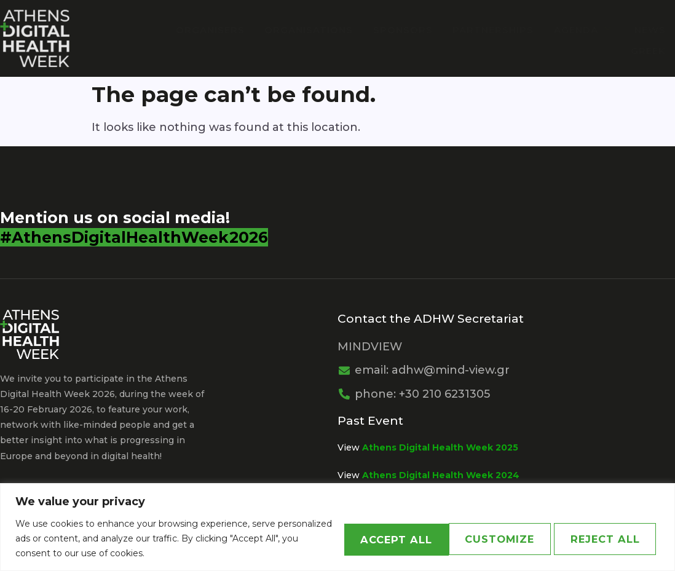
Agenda (585, 30)
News (650, 30)
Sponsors (407, 30)
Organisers (217, 30)
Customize (356, 538)
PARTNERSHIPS (496, 30)
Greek (648, 49)
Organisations (314, 30)
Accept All (600, 538)
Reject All (478, 538)
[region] (337, 527)
